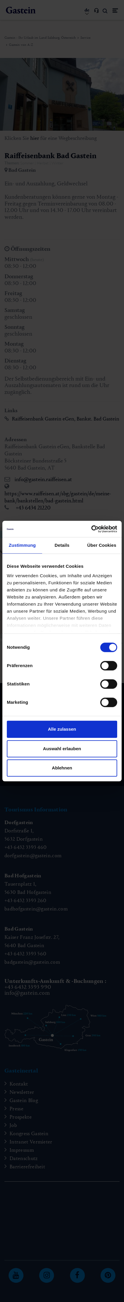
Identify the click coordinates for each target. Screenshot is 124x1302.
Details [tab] (62, 545)
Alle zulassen (62, 729)
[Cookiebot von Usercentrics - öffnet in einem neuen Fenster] (91, 529)
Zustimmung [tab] (22, 545)
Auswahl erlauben (62, 748)
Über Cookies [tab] (101, 545)
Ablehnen (62, 767)
